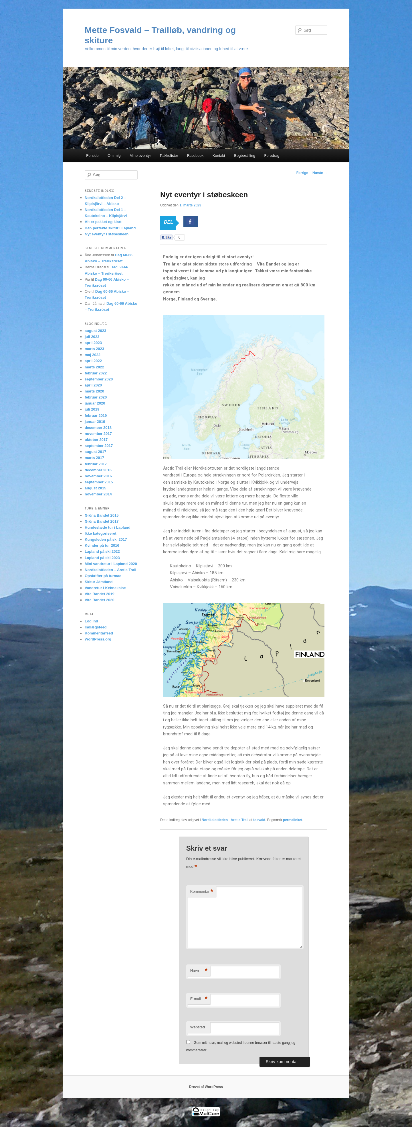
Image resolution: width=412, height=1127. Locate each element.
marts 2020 (94, 391)
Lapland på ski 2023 (102, 558)
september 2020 (99, 379)
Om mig (114, 155)
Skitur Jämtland (99, 582)
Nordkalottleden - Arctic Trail (225, 820)
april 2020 (93, 385)
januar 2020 (95, 403)
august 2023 (95, 331)
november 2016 (98, 476)
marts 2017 (94, 458)
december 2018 (98, 427)
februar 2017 (96, 464)
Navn (198, 971)
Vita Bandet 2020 (99, 600)
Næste (319, 173)
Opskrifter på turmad (103, 576)
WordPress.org (98, 639)
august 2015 (95, 488)
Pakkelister (169, 155)
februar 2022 (96, 373)
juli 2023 (92, 337)
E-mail (198, 999)
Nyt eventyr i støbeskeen (106, 234)
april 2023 (93, 343)
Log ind (91, 621)
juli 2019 (92, 409)
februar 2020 (96, 397)
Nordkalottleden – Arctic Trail (110, 570)
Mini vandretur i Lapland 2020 (111, 564)
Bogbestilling (244, 155)
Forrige (300, 173)
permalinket (292, 820)
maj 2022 (92, 355)
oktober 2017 (96, 439)
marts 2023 (94, 349)
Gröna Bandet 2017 (102, 521)
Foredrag (271, 155)
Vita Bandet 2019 (99, 594)
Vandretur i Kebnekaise (105, 588)
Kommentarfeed (99, 633)
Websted (197, 1027)
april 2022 (93, 361)
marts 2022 (94, 367)
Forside (92, 155)
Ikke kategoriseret (100, 533)
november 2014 (98, 494)
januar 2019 (95, 421)
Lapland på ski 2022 (102, 551)
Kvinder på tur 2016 (102, 545)
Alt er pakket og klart (103, 222)
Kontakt (219, 155)
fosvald (259, 820)
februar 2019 (96, 415)
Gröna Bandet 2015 (102, 515)
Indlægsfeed (96, 627)
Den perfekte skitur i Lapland (110, 228)
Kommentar (201, 892)
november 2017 (98, 433)
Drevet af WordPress (206, 1087)
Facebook (195, 155)
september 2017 (99, 446)
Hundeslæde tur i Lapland (107, 527)
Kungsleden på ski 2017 (106, 539)
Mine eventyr (140, 155)
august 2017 (95, 452)
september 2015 (99, 482)
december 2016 (98, 470)
